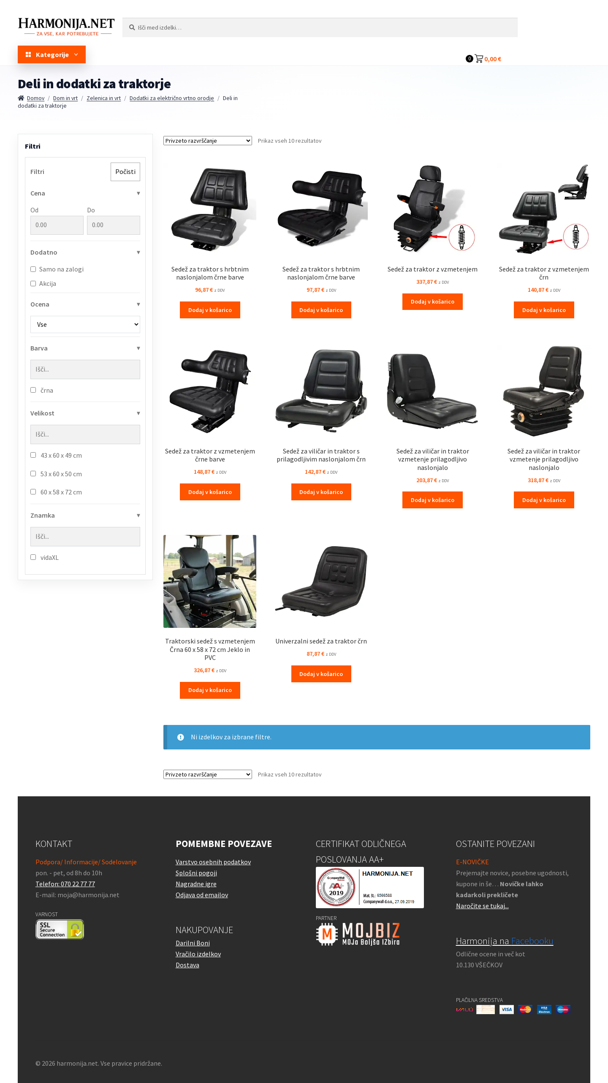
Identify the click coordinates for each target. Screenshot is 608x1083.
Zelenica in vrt (104, 98)
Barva (39, 348)
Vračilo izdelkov (198, 954)
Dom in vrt (65, 98)
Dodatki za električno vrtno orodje (172, 98)
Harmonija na (505, 941)
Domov (35, 98)
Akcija (43, 283)
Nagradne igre (196, 883)
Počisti (125, 171)
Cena (37, 193)
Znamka (42, 515)
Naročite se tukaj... (482, 905)
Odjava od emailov (202, 894)
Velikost (42, 413)
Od (57, 220)
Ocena (39, 304)
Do (113, 220)
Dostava (187, 965)
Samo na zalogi (57, 269)
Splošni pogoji (196, 873)
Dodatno (43, 252)
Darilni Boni (193, 943)
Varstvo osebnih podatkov (213, 862)
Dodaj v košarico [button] (210, 310)
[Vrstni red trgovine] (207, 140)
